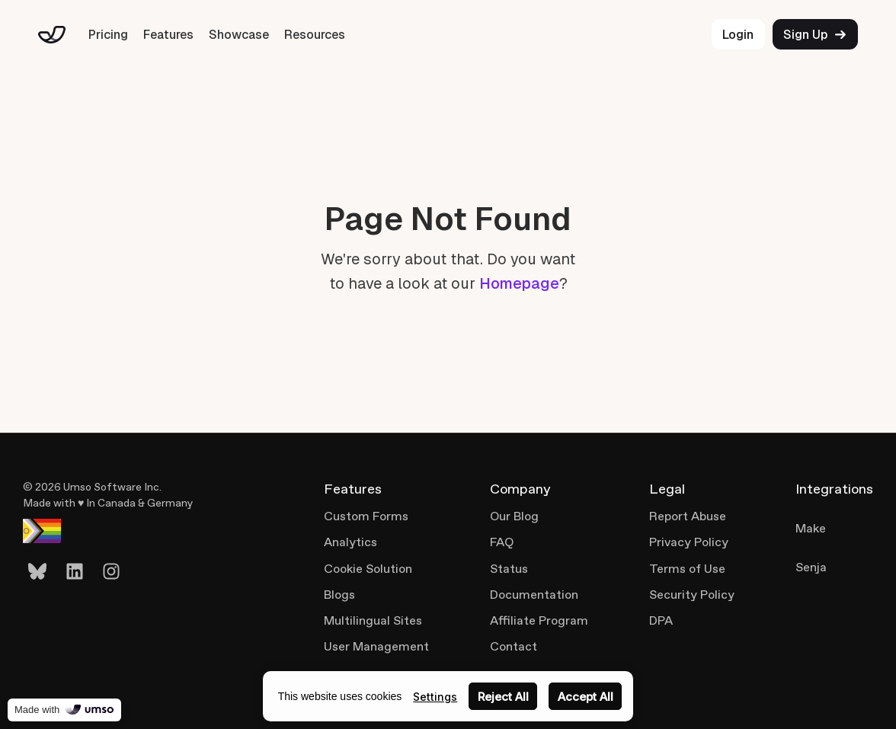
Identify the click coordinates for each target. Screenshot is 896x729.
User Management (376, 646)
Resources (314, 35)
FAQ (502, 542)
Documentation (534, 594)
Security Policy (691, 594)
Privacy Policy (688, 542)
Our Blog (514, 516)
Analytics (350, 542)
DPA (661, 620)
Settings (435, 696)
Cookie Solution (368, 568)
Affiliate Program (539, 620)
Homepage (519, 283)
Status (509, 568)
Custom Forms (366, 516)
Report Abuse (687, 516)
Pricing (108, 35)
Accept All (585, 696)
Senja (811, 567)
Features (168, 35)
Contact (513, 646)
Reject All (503, 696)
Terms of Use (687, 568)
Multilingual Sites (373, 620)
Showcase (239, 35)
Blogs (339, 594)
